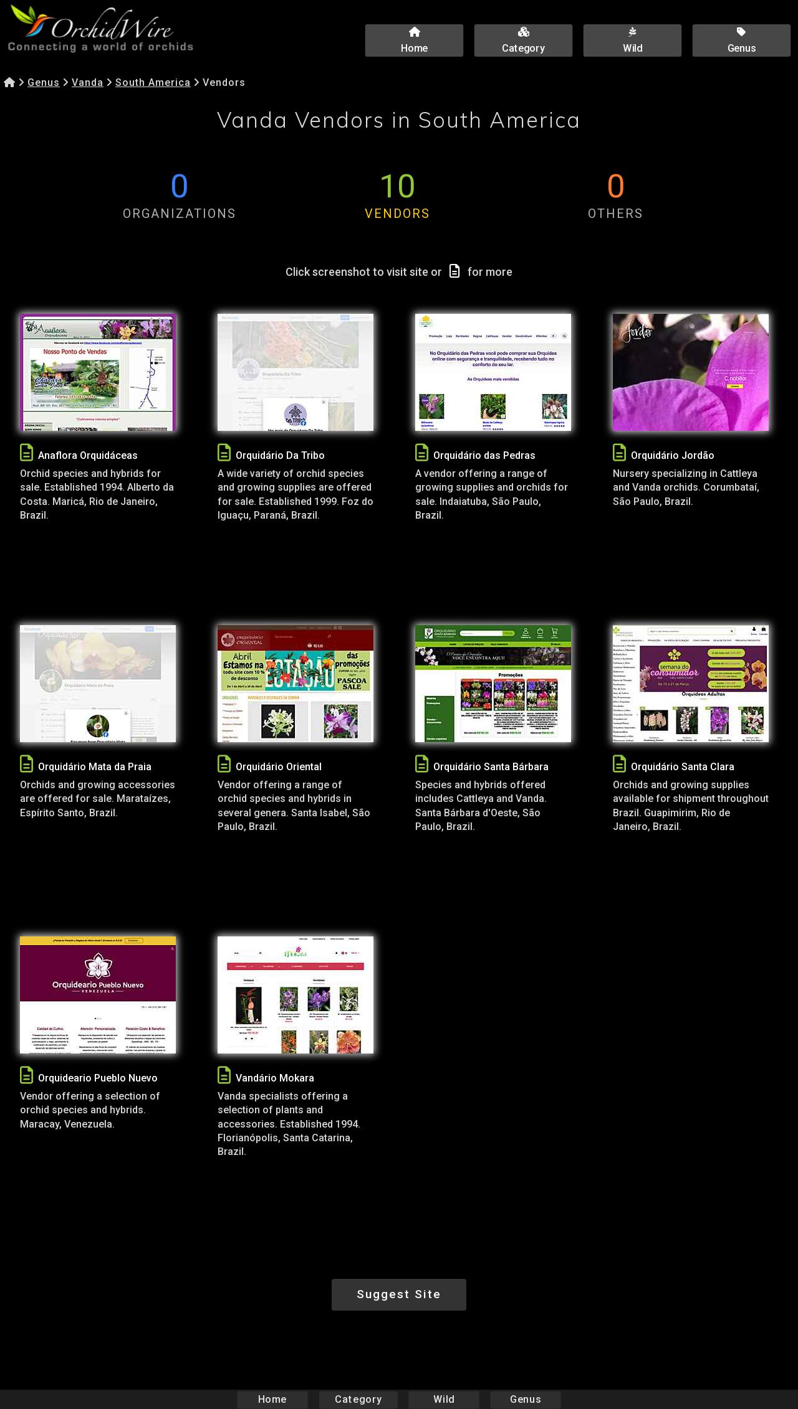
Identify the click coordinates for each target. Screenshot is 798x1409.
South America (153, 82)
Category (358, 1399)
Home (272, 1399)
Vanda (87, 82)
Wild (443, 1399)
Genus (43, 82)
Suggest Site (399, 1294)
